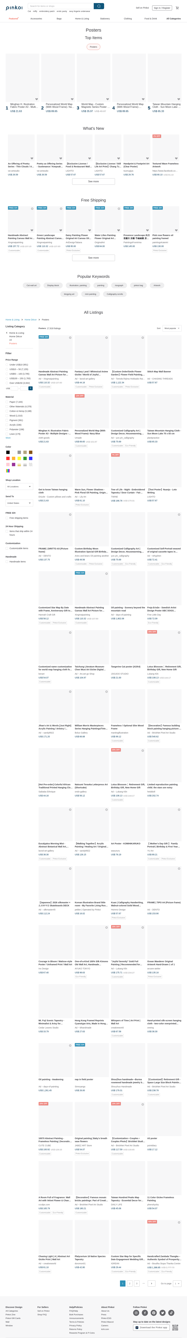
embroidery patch (46, 11)
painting (100, 285)
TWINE (114, 497)
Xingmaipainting (15, 242)
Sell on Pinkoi (142, 8)
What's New (93, 128)
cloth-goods (44, 437)
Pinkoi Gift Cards (13, 1318)
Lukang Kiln (152, 673)
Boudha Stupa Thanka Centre (166, 1263)
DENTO (47, 555)
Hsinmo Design (118, 909)
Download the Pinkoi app (151, 1327)
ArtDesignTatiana (74, 242)
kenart (42, 673)
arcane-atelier (153, 968)
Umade (78, 437)
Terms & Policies (76, 1322)
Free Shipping (93, 200)
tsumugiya (128, 170)
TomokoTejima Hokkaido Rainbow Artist (134, 379)
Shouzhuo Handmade (121, 1086)
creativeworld (117, 1027)
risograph (119, 285)
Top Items (93, 37)
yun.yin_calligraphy (125, 437)
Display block (53, 285)
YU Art (150, 851)
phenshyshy (153, 1204)
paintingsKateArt (160, 242)
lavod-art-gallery (87, 379)
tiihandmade (85, 1027)
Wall (7, 1322)
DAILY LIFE (116, 1204)
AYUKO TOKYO (82, 968)
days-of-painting (123, 615)
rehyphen (156, 555)
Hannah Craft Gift (47, 615)
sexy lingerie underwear (79, 11)
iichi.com (105, 1329)
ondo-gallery (81, 791)
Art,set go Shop (87, 673)
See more (93, 181)
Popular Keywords (93, 276)
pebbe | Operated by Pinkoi (88, 909)
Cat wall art (31, 285)
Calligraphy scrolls (115, 294)
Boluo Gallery (81, 733)
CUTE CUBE (45, 1145)
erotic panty (62, 11)
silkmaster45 (50, 909)
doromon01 (80, 1263)
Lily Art (83, 497)
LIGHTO (70, 170)
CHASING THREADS (162, 379)
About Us (105, 1311)
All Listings (93, 312)
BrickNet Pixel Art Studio (163, 733)
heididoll (151, 791)
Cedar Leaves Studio (49, 1027)
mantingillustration (119, 733)
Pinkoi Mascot (107, 1322)
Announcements (76, 1318)
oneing (150, 1027)
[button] (30, 388)
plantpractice (153, 437)
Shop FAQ (42, 1315)
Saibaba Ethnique (47, 791)
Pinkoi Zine (10, 1315)
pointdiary (152, 1145)
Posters (93, 47)
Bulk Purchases (76, 1315)
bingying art (69, 294)
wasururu (115, 851)
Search (99, 6)
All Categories (12, 1311)
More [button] (8, 438)
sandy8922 (49, 733)
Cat (29, 11)
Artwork (157, 285)
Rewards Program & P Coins (82, 1333)
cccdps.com (44, 1204)
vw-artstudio (13, 170)
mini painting (90, 294)
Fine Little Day (154, 615)
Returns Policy (75, 1329)
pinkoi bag (138, 285)
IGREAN (115, 1263)
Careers (104, 1326)
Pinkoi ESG (106, 1318)
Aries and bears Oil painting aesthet (92, 555)
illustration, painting (78, 285)
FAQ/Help (73, 1311)
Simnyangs (80, 1086)
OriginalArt (99, 242)
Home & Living (13, 319)
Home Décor (31, 319)
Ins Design (44, 968)
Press (103, 1315)
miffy (35, 11)
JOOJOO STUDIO (120, 673)
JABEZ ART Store (83, 1145)
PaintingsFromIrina (132, 242)
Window (9, 1326)
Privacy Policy (75, 1326)
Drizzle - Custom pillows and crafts (55, 497)
